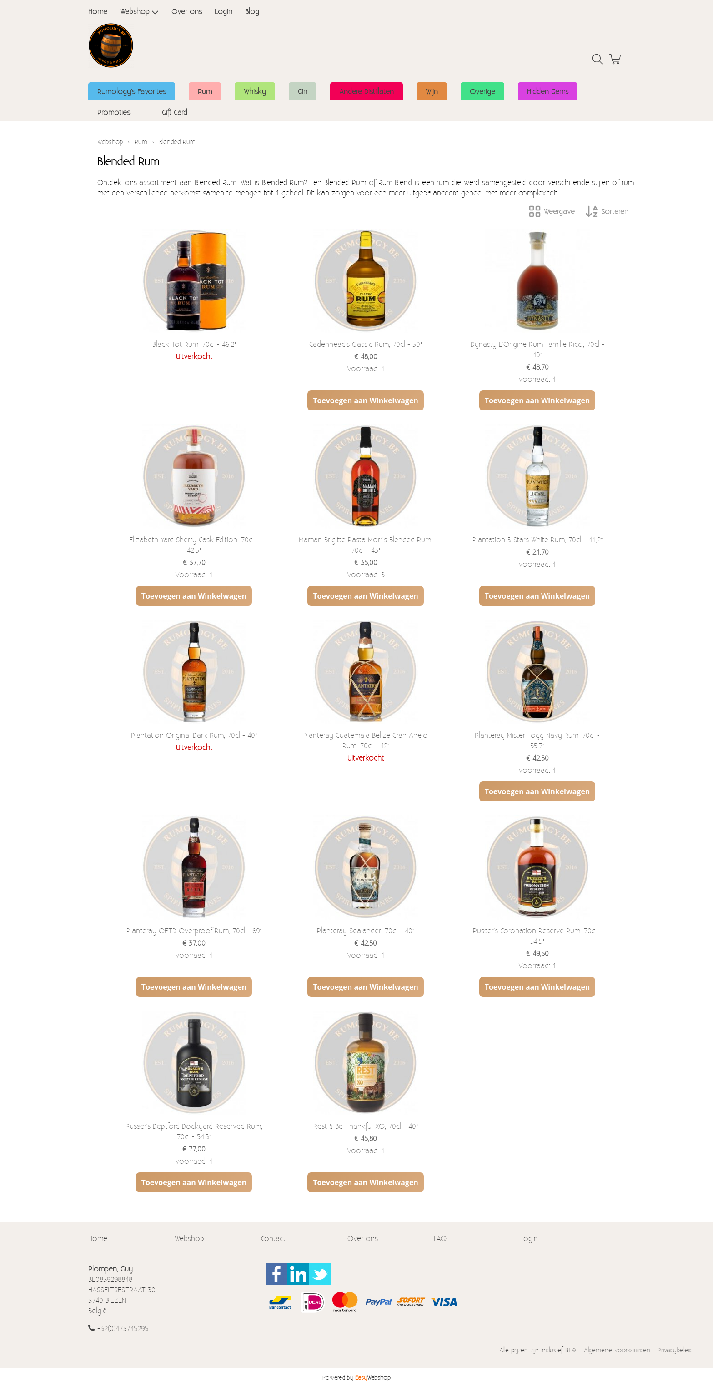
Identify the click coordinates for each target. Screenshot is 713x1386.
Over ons (186, 11)
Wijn (432, 91)
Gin (302, 91)
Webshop (139, 11)
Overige (482, 91)
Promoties (113, 112)
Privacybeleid (675, 1350)
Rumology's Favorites (131, 91)
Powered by (356, 1377)
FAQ (440, 1238)
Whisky (255, 91)
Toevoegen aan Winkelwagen (365, 400)
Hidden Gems (547, 91)
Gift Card (174, 112)
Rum (205, 91)
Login (223, 11)
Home (97, 11)
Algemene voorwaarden (617, 1350)
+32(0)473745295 (122, 1328)
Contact (273, 1238)
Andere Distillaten (366, 91)
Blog (252, 11)
